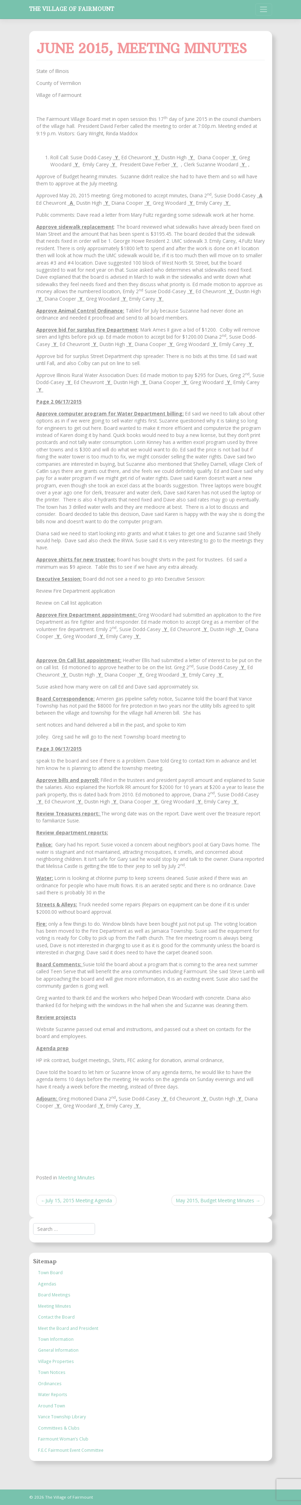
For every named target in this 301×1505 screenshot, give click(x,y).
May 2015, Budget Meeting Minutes (215, 1200)
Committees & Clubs (59, 1428)
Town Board (50, 1272)
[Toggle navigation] (263, 10)
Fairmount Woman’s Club (63, 1439)
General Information (58, 1350)
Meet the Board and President (68, 1328)
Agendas (47, 1284)
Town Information (56, 1339)
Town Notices (51, 1372)
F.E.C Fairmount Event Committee (71, 1450)
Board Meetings (54, 1294)
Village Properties (56, 1361)
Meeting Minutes (76, 1177)
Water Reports (52, 1394)
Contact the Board (56, 1317)
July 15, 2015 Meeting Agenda (78, 1200)
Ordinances (50, 1383)
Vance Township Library (62, 1416)
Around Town (51, 1405)
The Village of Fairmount (71, 9)
